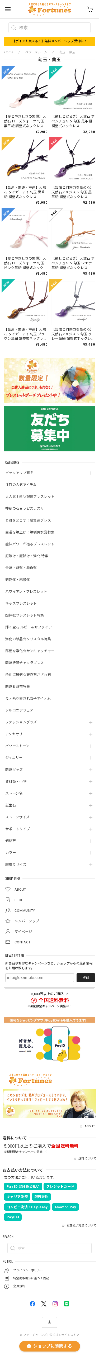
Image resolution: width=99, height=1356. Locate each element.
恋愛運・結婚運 (17, 580)
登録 (86, 978)
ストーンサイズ (17, 817)
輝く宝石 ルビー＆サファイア (28, 627)
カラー (10, 853)
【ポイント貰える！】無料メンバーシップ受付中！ (49, 41)
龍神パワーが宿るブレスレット (29, 544)
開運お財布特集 (17, 687)
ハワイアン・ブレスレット (26, 592)
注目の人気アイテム (21, 485)
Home (8, 52)
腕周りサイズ (15, 865)
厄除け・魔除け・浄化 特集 (26, 556)
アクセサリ (14, 734)
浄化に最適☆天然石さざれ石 (28, 675)
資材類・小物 (15, 782)
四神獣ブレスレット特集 (24, 615)
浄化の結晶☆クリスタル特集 (28, 639)
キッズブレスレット (21, 603)
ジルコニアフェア (19, 710)
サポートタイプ (17, 829)
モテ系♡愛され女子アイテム (28, 698)
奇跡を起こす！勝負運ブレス (28, 520)
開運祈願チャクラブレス (24, 663)
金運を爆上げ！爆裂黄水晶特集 (29, 532)
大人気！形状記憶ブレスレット (29, 497)
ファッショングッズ (21, 722)
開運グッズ (14, 770)
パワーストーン (17, 746)
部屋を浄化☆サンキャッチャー (29, 651)
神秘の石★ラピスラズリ (24, 508)
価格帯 (10, 841)
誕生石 (10, 805)
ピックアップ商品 (19, 473)
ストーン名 (14, 793)
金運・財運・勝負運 (21, 568)
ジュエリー (14, 758)
